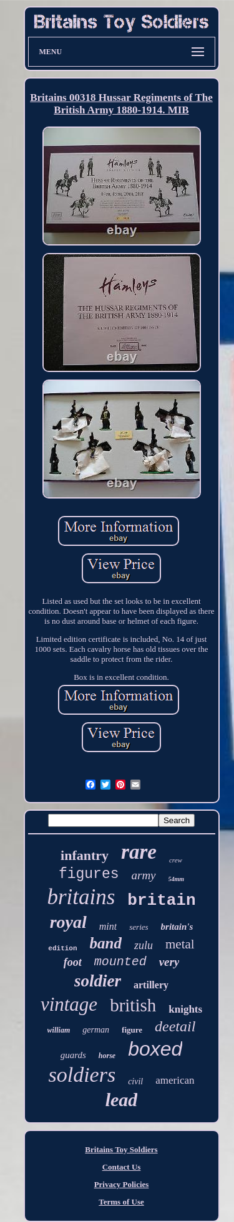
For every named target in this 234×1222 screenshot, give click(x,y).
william (59, 1030)
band (106, 943)
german (95, 1029)
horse (107, 1055)
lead (121, 1099)
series (138, 927)
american (174, 1080)
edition (62, 948)
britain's (177, 927)
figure (132, 1029)
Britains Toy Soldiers (121, 1149)
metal (180, 944)
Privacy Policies (121, 1184)
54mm (176, 879)
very (169, 961)
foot (73, 962)
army (144, 875)
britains (81, 897)
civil (135, 1081)
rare (139, 852)
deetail (175, 1026)
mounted (120, 962)
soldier (97, 980)
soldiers (81, 1074)
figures (89, 874)
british (133, 1005)
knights (185, 1009)
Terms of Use (121, 1201)
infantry (85, 855)
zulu (143, 945)
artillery (151, 985)
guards (73, 1055)
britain (161, 900)
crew (175, 860)
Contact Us (121, 1167)
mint (108, 926)
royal (68, 922)
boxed (155, 1049)
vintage (69, 1004)
